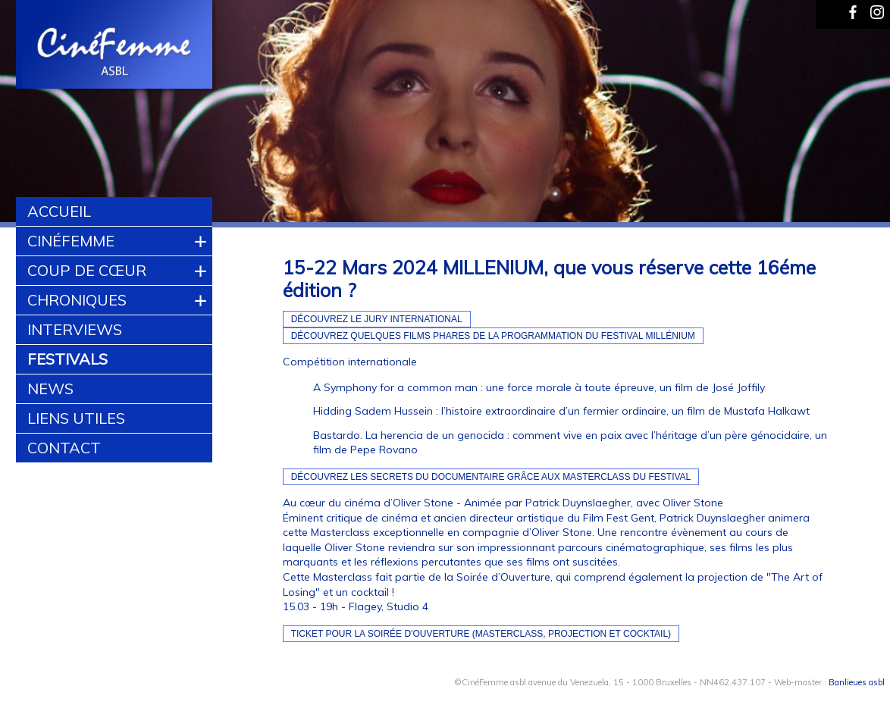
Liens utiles (76, 418)
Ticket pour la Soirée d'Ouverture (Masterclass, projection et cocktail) (481, 633)
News (50, 388)
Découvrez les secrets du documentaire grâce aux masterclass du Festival (491, 477)
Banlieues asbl (857, 682)
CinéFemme (70, 240)
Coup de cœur (86, 270)
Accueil (59, 211)
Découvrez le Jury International (376, 319)
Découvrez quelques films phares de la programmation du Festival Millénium (493, 336)
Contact (64, 447)
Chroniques (77, 299)
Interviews (74, 329)
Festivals (67, 358)
